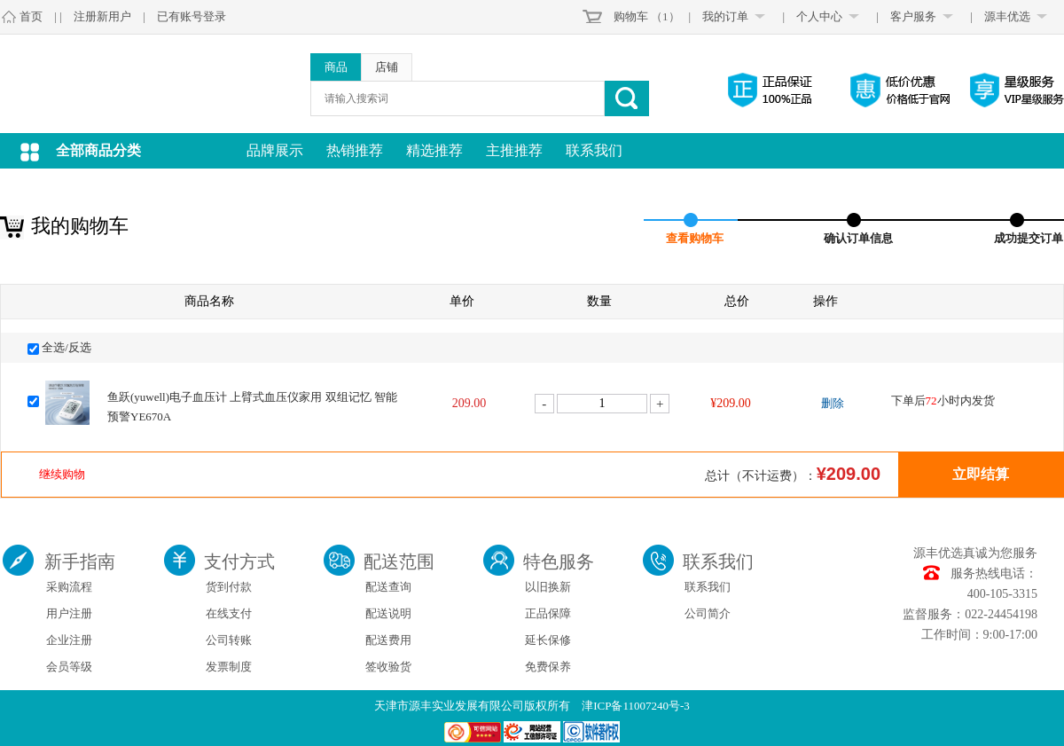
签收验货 (388, 666)
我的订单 (725, 16)
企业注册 (69, 640)
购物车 (631, 16)
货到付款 (229, 586)
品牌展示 (274, 150)
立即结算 (980, 474)
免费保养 (548, 666)
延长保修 (548, 640)
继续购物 (62, 474)
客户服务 (913, 16)
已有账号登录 (191, 16)
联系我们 (594, 150)
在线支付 (229, 613)
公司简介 (708, 613)
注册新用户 (102, 16)
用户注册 (69, 613)
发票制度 (229, 666)
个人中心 (819, 16)
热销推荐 (354, 150)
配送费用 (388, 640)
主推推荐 (514, 150)
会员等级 (69, 666)
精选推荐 (434, 150)
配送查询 (388, 586)
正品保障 (548, 613)
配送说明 (388, 613)
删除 (832, 403)
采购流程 (69, 586)
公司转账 (229, 640)
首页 (31, 16)
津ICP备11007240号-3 (636, 705)
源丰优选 (1007, 16)
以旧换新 (548, 586)
